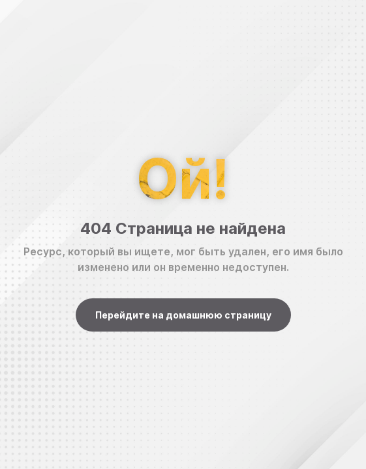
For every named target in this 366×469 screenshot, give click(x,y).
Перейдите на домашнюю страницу (183, 314)
